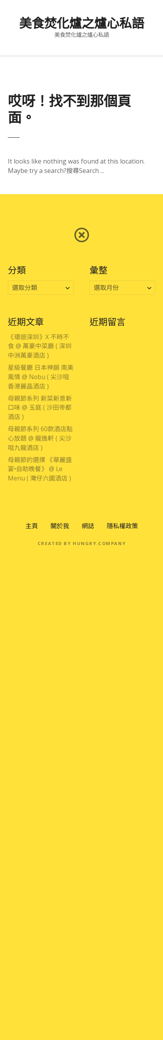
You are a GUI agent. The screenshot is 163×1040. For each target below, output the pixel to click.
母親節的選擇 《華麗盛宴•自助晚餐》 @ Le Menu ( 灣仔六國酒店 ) (40, 469)
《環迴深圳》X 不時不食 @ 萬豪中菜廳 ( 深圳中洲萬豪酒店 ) (40, 346)
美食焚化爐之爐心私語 (81, 22)
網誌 (88, 526)
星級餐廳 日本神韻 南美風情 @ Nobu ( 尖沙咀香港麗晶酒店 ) (40, 376)
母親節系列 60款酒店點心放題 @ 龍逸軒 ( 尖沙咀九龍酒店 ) (40, 438)
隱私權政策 (122, 526)
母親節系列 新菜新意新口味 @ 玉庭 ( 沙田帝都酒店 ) (40, 407)
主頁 (31, 526)
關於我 (59, 526)
